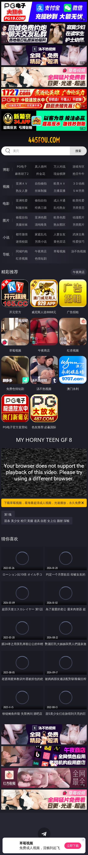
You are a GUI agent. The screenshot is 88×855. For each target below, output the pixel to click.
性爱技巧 (78, 241)
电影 (6, 203)
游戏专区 (78, 166)
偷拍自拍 (41, 200)
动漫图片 (78, 217)
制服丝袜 (22, 208)
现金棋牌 (59, 174)
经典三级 (41, 208)
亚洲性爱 (22, 200)
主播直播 (59, 191)
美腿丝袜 (22, 224)
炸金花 (40, 174)
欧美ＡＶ (59, 183)
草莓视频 (59, 251)
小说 (6, 237)
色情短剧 (41, 258)
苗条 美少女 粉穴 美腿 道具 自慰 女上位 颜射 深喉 (36, 521)
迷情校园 (22, 241)
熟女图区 (59, 224)
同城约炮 (22, 251)
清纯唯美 (41, 224)
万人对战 (59, 166)
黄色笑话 (59, 241)
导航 (6, 254)
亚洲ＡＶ (22, 183)
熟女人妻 (22, 191)
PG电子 (22, 166)
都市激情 (22, 234)
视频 (6, 186)
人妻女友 (59, 234)
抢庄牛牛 (78, 174)
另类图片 (78, 224)
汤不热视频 (78, 251)
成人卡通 (59, 200)
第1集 (8, 514)
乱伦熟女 (59, 208)
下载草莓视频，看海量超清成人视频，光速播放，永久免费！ (44, 502)
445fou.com (44, 140)
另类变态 (78, 208)
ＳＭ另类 (78, 191)
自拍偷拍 (41, 183)
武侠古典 (78, 234)
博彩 (6, 169)
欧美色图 (59, 217)
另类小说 (41, 241)
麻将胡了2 (21, 174)
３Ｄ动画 (78, 183)
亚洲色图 (41, 217)
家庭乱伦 (41, 234)
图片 (6, 220)
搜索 (78, 151)
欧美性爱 (78, 200)
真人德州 (41, 166)
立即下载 (73, 846)
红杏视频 (22, 258)
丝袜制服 (41, 191)
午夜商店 (41, 251)
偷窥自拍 (22, 217)
